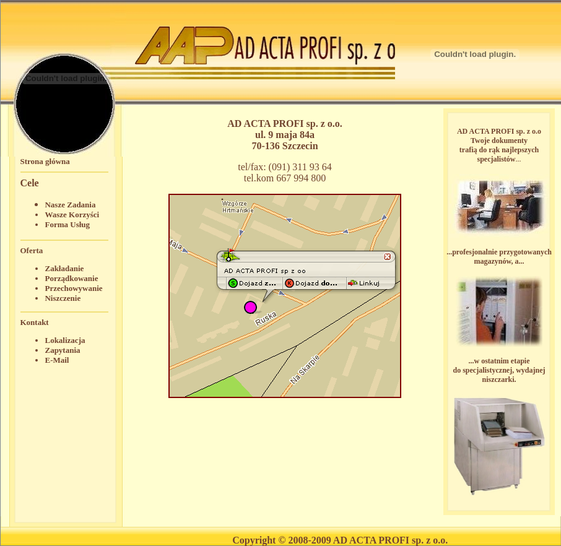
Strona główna (44, 161)
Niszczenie (62, 298)
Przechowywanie (73, 288)
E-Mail (57, 360)
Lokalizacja (65, 340)
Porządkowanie (71, 278)
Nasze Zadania (70, 204)
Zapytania (62, 350)
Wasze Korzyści (72, 214)
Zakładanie (64, 268)
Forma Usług (67, 224)
